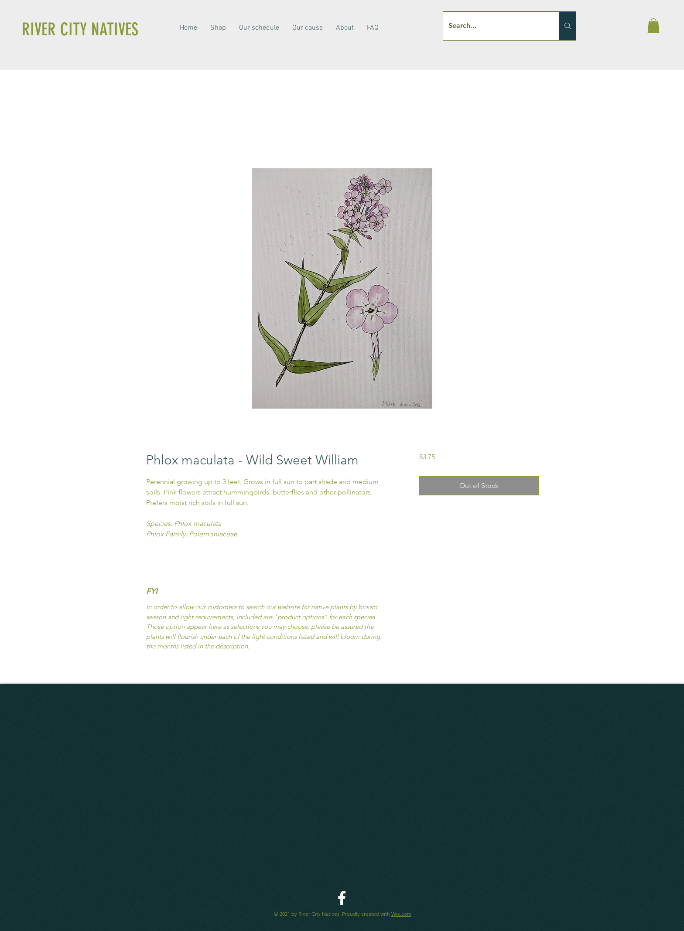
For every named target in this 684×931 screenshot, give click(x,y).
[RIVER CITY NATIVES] (93, 29)
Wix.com (401, 914)
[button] (653, 25)
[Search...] (494, 26)
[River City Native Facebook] (341, 898)
